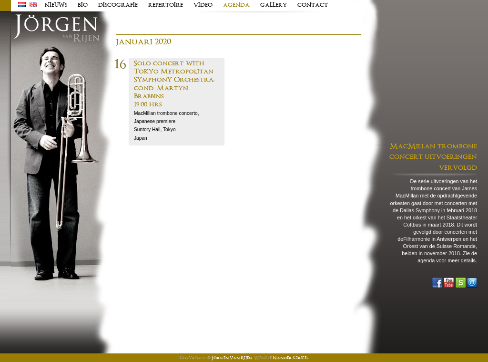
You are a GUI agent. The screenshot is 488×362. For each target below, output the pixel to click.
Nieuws (56, 5)
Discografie (118, 5)
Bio (83, 5)
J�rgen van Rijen (56, 28)
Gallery (273, 5)
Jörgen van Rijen (232, 358)
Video (203, 5)
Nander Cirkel (290, 358)
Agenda (236, 5)
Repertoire (165, 5)
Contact (312, 5)
